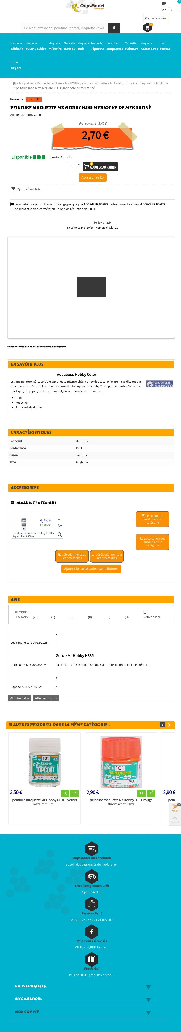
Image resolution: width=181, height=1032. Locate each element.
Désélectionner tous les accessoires (107, 556)
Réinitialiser (151, 614)
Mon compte (27, 1012)
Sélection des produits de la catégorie (152, 519)
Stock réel (91, 968)
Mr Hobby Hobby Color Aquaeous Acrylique (139, 83)
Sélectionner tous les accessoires (72, 556)
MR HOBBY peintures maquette (86, 83)
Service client (91, 913)
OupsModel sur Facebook (91, 858)
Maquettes (26, 83)
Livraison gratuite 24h (92, 885)
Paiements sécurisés (92, 941)
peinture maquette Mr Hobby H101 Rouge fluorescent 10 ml (121, 802)
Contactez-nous (155, 18)
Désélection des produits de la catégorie (152, 541)
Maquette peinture (49, 83)
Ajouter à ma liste (26, 189)
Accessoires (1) (92, 177)
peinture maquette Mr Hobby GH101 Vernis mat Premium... (44, 802)
